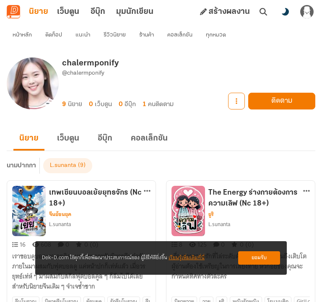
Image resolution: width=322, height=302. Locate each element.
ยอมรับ (259, 258)
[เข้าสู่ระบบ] (307, 11)
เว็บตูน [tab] (68, 12)
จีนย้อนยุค (60, 200)
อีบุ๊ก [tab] (98, 12)
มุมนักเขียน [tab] (134, 12)
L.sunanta (60, 210)
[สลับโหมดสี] (285, 11)
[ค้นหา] (263, 11)
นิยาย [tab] (38, 12)
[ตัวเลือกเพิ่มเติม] (147, 177)
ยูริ (211, 200)
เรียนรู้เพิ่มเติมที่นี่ (187, 258)
